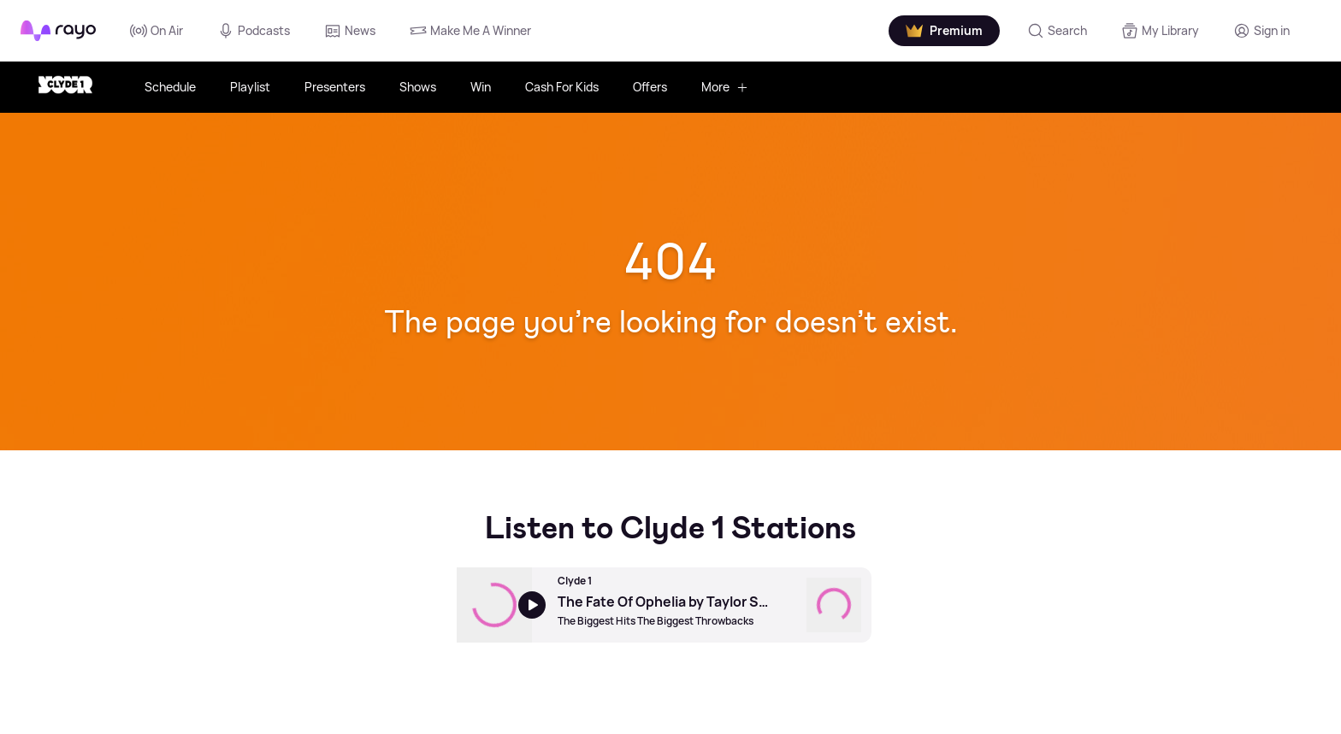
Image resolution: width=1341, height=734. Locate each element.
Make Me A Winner (470, 30)
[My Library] (1160, 31)
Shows (417, 87)
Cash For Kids (562, 87)
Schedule (170, 87)
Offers (650, 87)
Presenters (334, 87)
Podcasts (253, 30)
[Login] (1261, 31)
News (349, 30)
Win (480, 87)
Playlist (250, 87)
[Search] (1057, 31)
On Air (156, 30)
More (724, 87)
